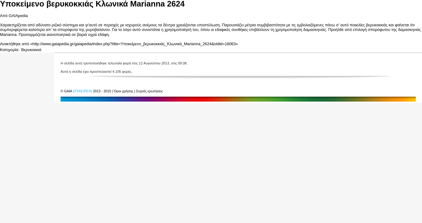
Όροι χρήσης (124, 91)
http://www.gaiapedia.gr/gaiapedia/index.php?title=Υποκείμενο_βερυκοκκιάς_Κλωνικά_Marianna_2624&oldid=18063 (134, 44)
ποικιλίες (357, 25)
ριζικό (57, 25)
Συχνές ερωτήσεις (149, 91)
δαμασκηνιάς (314, 29)
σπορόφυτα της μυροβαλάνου (84, 29)
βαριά (82, 34)
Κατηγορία (9, 49)
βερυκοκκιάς (377, 25)
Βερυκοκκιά (31, 49)
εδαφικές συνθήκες (231, 29)
